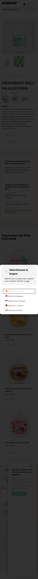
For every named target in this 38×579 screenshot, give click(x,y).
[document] (19, 289)
